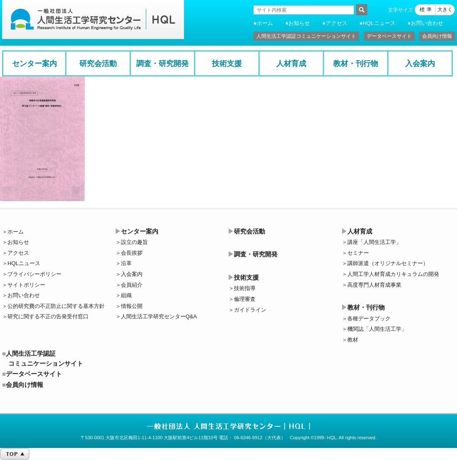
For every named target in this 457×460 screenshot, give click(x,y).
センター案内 (34, 63)
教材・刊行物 (355, 63)
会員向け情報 (437, 36)
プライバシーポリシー (34, 274)
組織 (126, 295)
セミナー (358, 253)
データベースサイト (389, 36)
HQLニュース (379, 23)
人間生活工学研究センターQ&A (159, 316)
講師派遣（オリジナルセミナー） (387, 263)
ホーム (265, 23)
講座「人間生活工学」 (374, 242)
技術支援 (227, 63)
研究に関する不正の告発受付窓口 (47, 316)
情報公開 (132, 306)
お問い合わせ (427, 23)
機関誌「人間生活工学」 (377, 329)
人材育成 (291, 63)
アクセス (336, 23)
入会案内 (420, 63)
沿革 (126, 263)
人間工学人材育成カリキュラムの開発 (393, 274)
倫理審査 (245, 299)
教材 (352, 340)
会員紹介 (132, 285)
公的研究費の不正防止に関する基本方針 (56, 306)
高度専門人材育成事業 (374, 285)
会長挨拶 (132, 253)
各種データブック (369, 318)
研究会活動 (98, 63)
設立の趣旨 (134, 242)
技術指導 (245, 288)
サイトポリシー (26, 285)
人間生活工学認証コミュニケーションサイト (306, 36)
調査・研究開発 (162, 63)
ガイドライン (250, 310)
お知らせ (299, 23)
